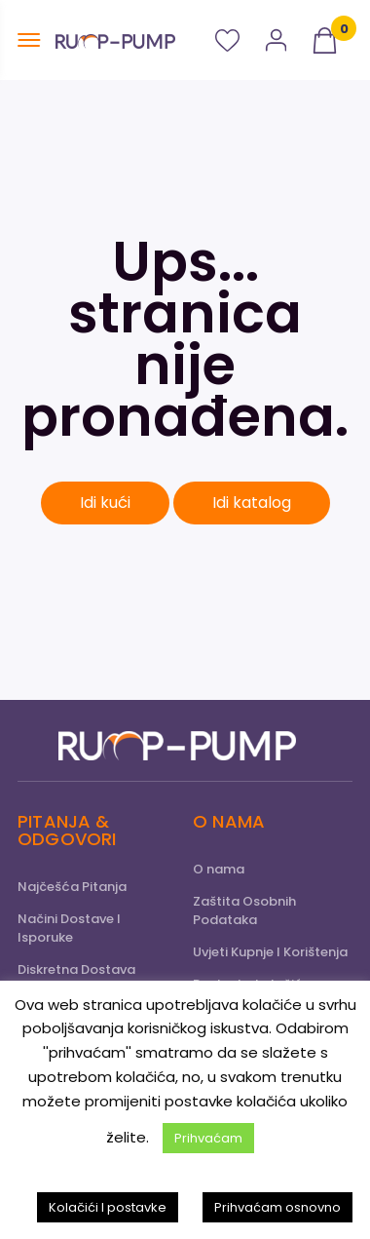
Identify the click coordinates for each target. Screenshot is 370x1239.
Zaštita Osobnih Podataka (244, 910)
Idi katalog (251, 502)
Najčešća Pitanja (72, 886)
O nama (218, 869)
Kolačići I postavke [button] (107, 1207)
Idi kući (105, 502)
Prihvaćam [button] (208, 1138)
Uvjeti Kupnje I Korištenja (270, 952)
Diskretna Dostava (76, 969)
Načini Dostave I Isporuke (69, 928)
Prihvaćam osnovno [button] (277, 1207)
